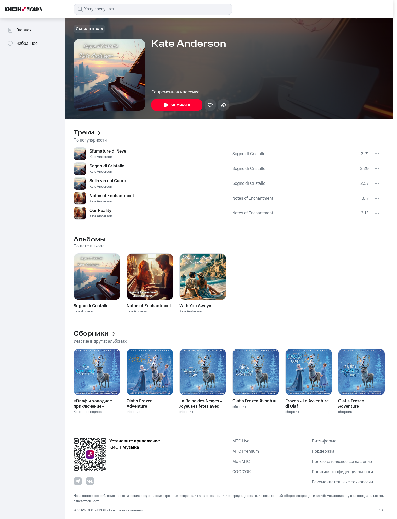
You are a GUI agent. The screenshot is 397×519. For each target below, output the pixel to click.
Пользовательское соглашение (342, 462)
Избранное (22, 43)
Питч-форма (324, 441)
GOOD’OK (241, 472)
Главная (19, 30)
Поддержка (323, 451)
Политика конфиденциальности (342, 472)
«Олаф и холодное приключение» (93, 403)
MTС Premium (245, 451)
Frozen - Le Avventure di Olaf (307, 403)
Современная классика (175, 92)
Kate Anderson (100, 156)
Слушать (177, 105)
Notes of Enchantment (111, 196)
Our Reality (100, 211)
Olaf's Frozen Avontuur (255, 401)
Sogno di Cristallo (248, 154)
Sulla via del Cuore (107, 181)
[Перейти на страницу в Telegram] (78, 481)
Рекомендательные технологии (342, 482)
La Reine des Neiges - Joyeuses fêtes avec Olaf (200, 403)
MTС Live (240, 441)
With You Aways (195, 305)
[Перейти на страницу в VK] (90, 481)
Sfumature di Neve (107, 151)
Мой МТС (241, 462)
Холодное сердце (88, 411)
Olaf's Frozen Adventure (140, 403)
